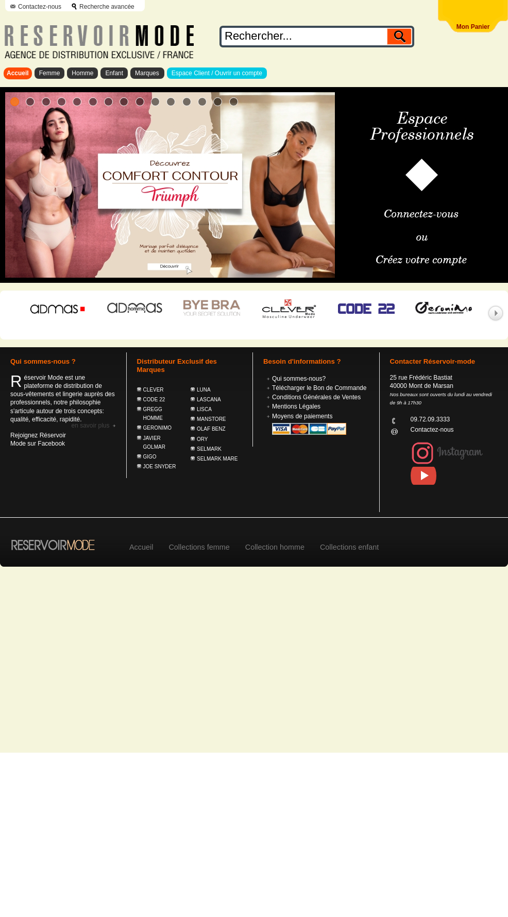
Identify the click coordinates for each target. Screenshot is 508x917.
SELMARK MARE (217, 459)
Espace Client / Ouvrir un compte (217, 73)
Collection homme (274, 547)
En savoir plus (90, 425)
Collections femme (198, 547)
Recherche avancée (106, 6)
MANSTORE (211, 419)
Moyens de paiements (302, 416)
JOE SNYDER (159, 466)
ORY (202, 439)
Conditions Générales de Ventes (316, 397)
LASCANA (209, 399)
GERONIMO (157, 428)
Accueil (18, 73)
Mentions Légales (296, 406)
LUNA (204, 390)
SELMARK (209, 449)
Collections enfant (349, 547)
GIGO (150, 457)
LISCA (204, 409)
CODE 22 (154, 399)
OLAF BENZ (211, 429)
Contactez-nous (39, 6)
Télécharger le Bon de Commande (319, 388)
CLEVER (153, 390)
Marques (147, 73)
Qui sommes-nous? (299, 378)
